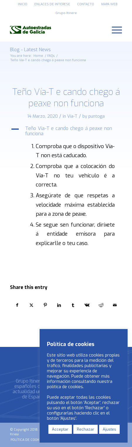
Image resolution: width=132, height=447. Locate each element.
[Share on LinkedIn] (59, 305)
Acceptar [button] (60, 429)
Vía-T (72, 116)
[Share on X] (31, 305)
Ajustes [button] (109, 429)
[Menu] (114, 29)
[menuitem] (23, 4)
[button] (66, 131)
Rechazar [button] (85, 429)
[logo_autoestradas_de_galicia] (55, 29)
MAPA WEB (109, 4)
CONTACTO (85, 4)
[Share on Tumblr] (73, 305)
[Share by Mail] (115, 305)
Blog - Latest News (30, 50)
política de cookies (65, 387)
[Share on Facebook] (17, 305)
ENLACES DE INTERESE (52, 4)
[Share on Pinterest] (45, 305)
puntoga (96, 116)
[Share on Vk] (87, 305)
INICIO (22, 4)
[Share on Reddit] (101, 305)
